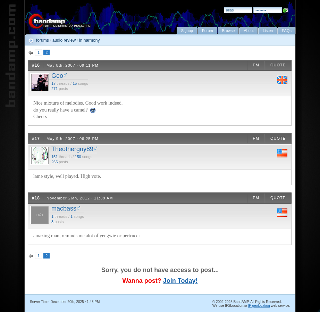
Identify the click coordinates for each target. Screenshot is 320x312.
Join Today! (180, 280)
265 (54, 162)
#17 (36, 138)
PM (256, 65)
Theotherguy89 (72, 149)
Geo (57, 75)
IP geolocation (259, 305)
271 (54, 89)
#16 (36, 65)
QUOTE (278, 65)
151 (54, 157)
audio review (64, 40)
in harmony (89, 40)
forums (42, 40)
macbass (63, 208)
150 (78, 157)
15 (75, 83)
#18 (36, 198)
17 (53, 83)
